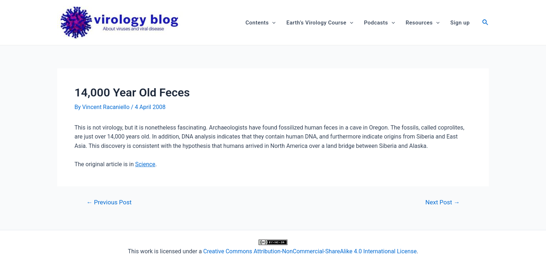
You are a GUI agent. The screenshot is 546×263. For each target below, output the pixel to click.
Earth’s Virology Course (319, 22)
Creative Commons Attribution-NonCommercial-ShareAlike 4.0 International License (310, 251)
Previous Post (109, 202)
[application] (272, 22)
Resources (423, 22)
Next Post (443, 202)
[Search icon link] (485, 23)
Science (145, 164)
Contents (261, 22)
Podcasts (379, 22)
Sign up (460, 22)
